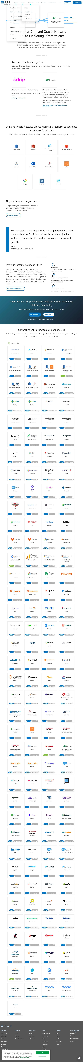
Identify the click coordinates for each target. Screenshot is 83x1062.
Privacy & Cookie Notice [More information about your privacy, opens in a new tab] (24, 1057)
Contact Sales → (49, 314)
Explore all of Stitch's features (15, 288)
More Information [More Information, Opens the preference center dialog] (42, 1056)
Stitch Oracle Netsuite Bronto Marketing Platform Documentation (55, 105)
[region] (26, 1055)
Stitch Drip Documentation (19, 98)
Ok (42, 1052)
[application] (79, 1058)
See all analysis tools (13, 215)
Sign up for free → (34, 314)
